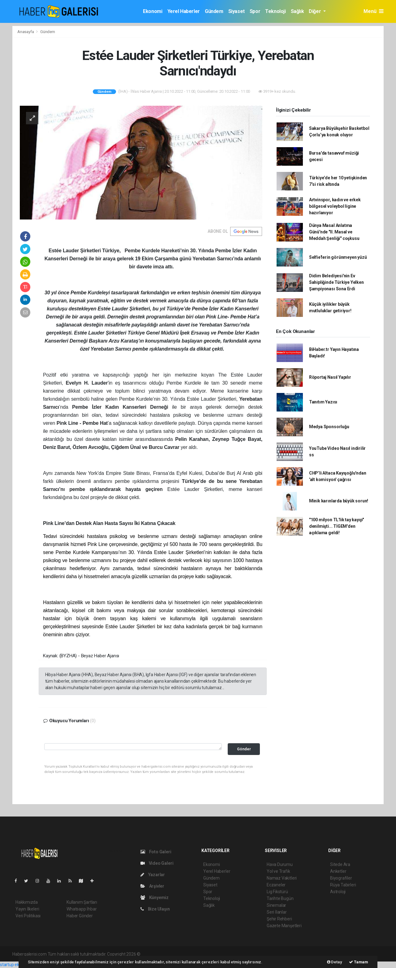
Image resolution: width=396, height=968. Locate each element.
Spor (255, 11)
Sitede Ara (340, 864)
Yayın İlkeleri (27, 908)
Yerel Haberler (183, 11)
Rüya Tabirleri (343, 884)
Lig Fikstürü (277, 891)
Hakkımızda (26, 902)
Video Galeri (156, 863)
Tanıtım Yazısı (323, 401)
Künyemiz (154, 897)
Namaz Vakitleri (282, 878)
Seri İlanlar (277, 912)
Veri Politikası (28, 915)
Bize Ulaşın (155, 908)
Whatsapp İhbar (82, 908)
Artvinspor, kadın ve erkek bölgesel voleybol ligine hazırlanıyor (335, 206)
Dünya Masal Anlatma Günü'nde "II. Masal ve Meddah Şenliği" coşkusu (334, 232)
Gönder (244, 749)
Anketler (338, 871)
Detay (334, 962)
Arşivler (152, 886)
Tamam (358, 962)
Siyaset (236, 11)
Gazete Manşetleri (284, 925)
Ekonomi (152, 11)
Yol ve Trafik (278, 871)
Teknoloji (275, 11)
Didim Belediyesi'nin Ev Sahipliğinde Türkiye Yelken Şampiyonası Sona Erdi (336, 282)
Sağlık (297, 11)
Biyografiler (341, 878)
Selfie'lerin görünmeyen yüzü (338, 257)
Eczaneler (276, 884)
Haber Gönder (80, 915)
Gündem (214, 11)
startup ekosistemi (18, 964)
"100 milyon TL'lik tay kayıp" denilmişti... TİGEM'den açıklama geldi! (336, 526)
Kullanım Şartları (82, 902)
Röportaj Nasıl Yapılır (330, 377)
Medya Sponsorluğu (329, 426)
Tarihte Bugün (280, 898)
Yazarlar (152, 874)
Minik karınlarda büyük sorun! (338, 500)
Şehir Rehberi (279, 918)
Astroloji (338, 891)
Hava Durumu (280, 864)
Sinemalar (276, 905)
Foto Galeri (155, 851)
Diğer (315, 11)
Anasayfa (26, 31)
